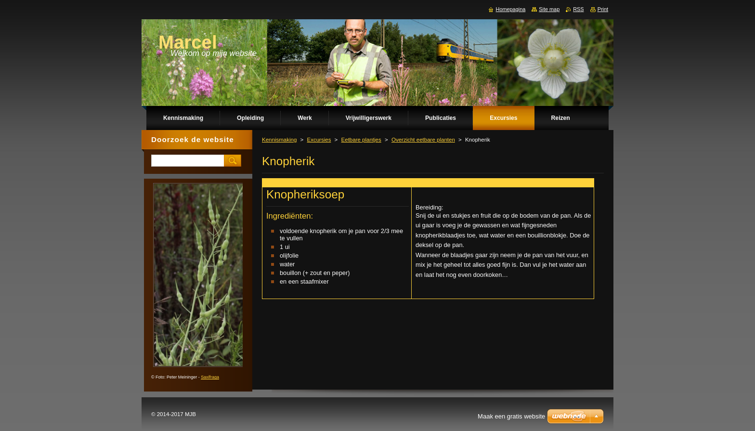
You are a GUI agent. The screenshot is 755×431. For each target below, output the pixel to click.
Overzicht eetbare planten (423, 140)
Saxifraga (210, 377)
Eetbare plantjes (361, 140)
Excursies (319, 140)
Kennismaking (279, 140)
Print (603, 9)
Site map (549, 9)
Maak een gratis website (511, 416)
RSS (578, 9)
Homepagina (511, 9)
